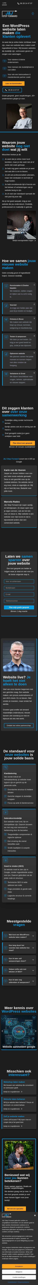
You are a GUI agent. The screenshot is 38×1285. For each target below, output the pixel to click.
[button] (35, 1215)
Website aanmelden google (19, 1046)
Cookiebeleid (12, 1282)
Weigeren (19, 1272)
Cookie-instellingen (19, 1277)
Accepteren (19, 1266)
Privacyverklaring (23, 1282)
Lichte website (4, 4)
